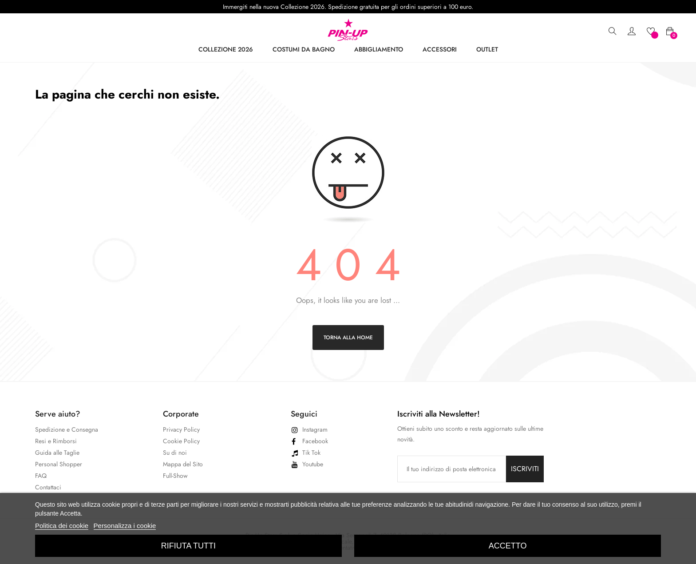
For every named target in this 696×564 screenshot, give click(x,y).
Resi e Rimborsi (56, 441)
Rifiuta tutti (188, 545)
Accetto (508, 545)
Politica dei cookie (61, 525)
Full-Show (175, 475)
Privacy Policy (181, 429)
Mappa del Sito (183, 464)
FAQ (41, 475)
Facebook (315, 441)
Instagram (315, 429)
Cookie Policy (181, 441)
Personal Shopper (58, 464)
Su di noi (175, 452)
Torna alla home (348, 338)
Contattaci (48, 487)
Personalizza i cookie (125, 525)
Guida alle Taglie (57, 452)
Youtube (312, 464)
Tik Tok (311, 452)
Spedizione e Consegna (66, 429)
